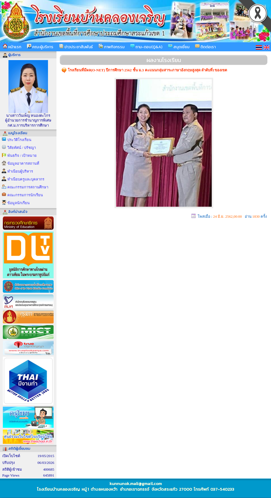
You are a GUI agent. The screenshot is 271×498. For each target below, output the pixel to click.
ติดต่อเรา (205, 47)
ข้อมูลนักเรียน (18, 203)
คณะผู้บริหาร (40, 47)
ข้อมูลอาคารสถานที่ (23, 163)
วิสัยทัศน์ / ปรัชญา (21, 148)
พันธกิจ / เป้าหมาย (22, 155)
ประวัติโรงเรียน (19, 140)
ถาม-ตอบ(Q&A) (146, 47)
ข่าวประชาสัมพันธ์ (76, 47)
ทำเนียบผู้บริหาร (20, 171)
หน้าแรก (12, 47)
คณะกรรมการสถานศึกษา (27, 187)
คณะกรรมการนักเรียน (25, 195)
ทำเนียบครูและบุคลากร (25, 179)
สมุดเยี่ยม (178, 47)
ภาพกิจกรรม (111, 47)
